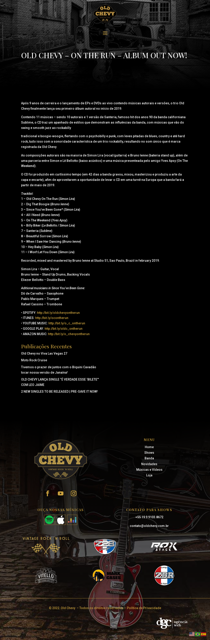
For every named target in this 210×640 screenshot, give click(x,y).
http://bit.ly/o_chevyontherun (69, 334)
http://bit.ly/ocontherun (51, 318)
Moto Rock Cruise (34, 360)
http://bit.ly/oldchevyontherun (58, 313)
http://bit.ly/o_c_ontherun (66, 323)
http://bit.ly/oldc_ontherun (63, 328)
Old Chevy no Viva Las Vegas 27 (44, 353)
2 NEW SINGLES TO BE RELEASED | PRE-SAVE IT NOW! (59, 391)
